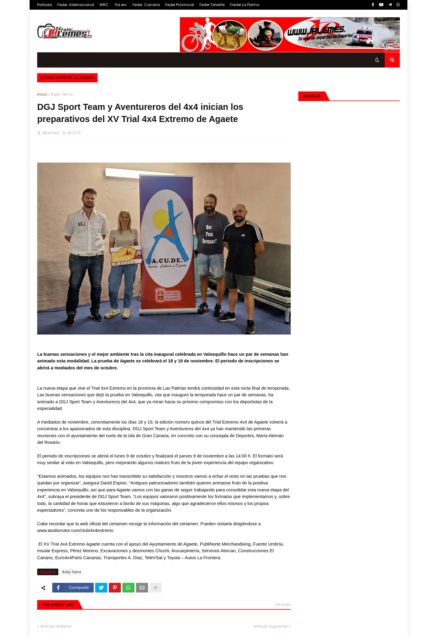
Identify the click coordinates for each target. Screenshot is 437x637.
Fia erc (121, 4)
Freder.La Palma (244, 4)
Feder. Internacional (75, 4)
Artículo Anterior (56, 626)
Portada (44, 4)
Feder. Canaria (146, 4)
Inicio (42, 94)
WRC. (104, 4)
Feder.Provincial (179, 4)
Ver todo (283, 604)
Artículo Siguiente (270, 626)
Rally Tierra (62, 94)
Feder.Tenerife (212, 4)
